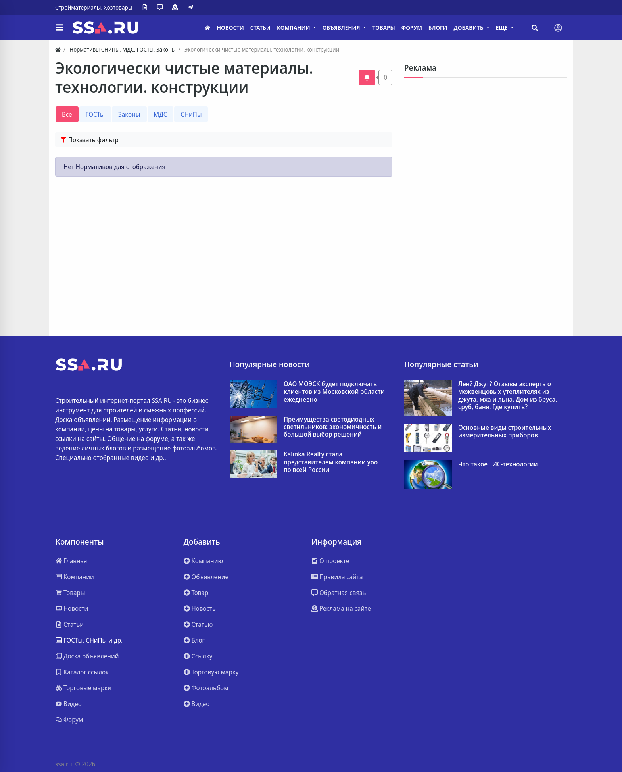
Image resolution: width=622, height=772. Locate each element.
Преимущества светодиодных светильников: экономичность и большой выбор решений (333, 427)
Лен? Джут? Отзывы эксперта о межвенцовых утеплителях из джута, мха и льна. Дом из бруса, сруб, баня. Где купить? (507, 395)
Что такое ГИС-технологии (498, 464)
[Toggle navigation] (558, 27)
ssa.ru (63, 764)
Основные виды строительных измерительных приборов (504, 431)
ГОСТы (95, 114)
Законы (129, 114)
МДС (160, 114)
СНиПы (191, 114)
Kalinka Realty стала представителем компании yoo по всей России (331, 462)
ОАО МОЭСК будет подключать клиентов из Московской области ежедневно (334, 391)
